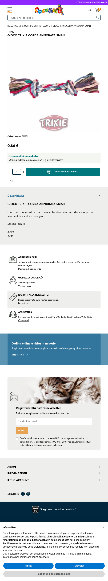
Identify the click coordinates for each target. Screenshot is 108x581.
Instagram (28, 494)
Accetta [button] (79, 565)
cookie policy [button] (82, 540)
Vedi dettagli (24, 286)
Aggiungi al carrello (63, 172)
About (11, 466)
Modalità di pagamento (29, 269)
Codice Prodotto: (14, 136)
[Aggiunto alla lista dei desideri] (11, 180)
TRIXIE (10, 32)
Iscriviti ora (23, 303)
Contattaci (23, 320)
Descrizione (16, 195)
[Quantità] (16, 172)
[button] (103, 527)
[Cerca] (54, 18)
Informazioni (17, 473)
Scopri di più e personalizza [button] (54, 573)
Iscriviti (22, 431)
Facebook (23, 494)
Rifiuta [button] (28, 565)
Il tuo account (18, 480)
